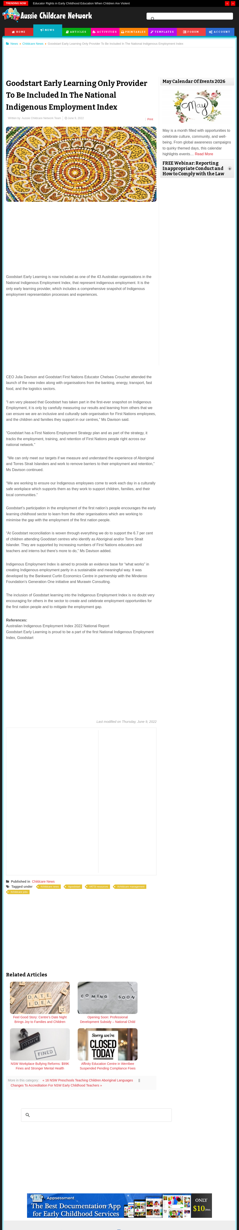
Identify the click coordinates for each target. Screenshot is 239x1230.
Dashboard (197, 1221)
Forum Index (155, 1221)
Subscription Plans (203, 1227)
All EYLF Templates (116, 1221)
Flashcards (66, 1221)
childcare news (52, 885)
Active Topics (155, 1227)
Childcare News (45, 880)
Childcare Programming (32, 1227)
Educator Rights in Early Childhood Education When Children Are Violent (81, 3)
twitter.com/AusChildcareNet (86, 1183)
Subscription (206, 1211)
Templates (164, 31)
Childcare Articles (27, 1221)
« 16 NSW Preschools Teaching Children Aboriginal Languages (90, 1032)
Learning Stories (114, 1227)
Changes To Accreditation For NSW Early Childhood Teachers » (58, 1037)
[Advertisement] (119, 59)
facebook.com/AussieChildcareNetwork (152, 1183)
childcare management (134, 885)
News (50, 30)
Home (21, 31)
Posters (64, 1227)
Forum (193, 31)
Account (222, 31)
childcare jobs (22, 890)
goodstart (77, 885)
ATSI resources (101, 885)
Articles (78, 31)
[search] (189, 19)
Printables (136, 31)
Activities (107, 31)
